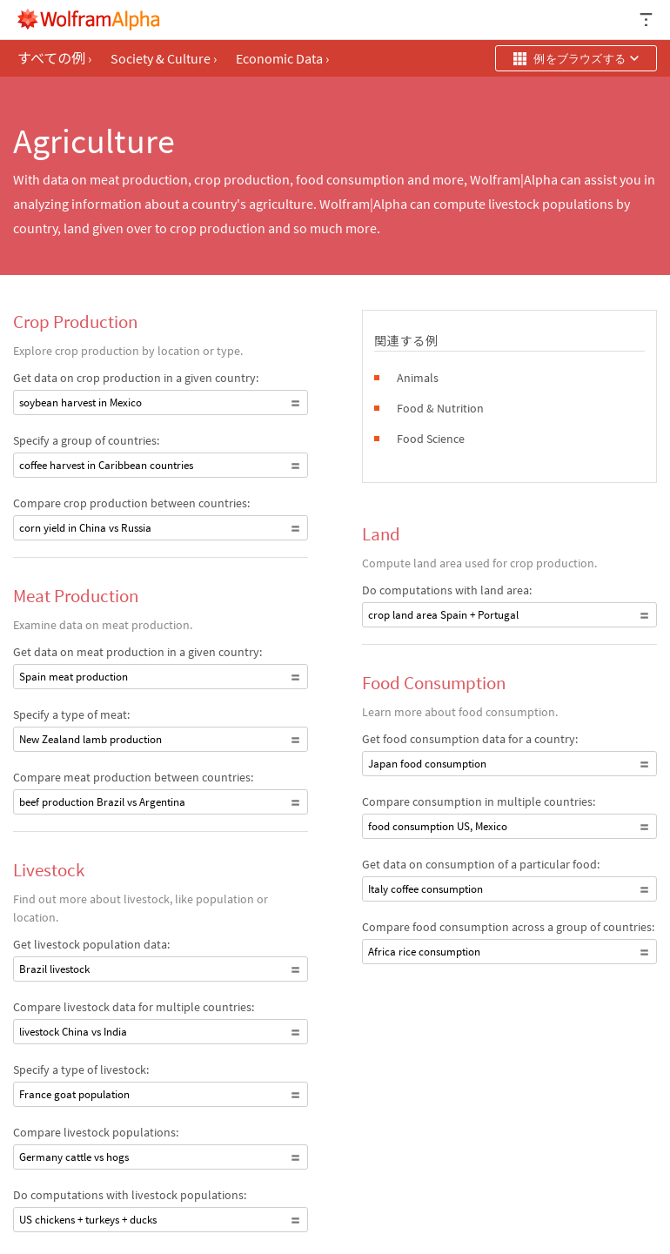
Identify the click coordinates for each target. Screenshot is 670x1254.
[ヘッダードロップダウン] (647, 19)
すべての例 (54, 58)
